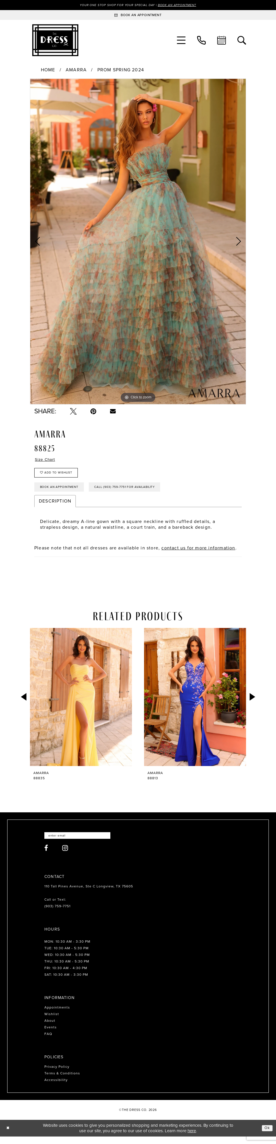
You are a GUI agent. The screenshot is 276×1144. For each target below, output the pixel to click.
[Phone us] (201, 41)
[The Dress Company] (55, 41)
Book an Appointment (183, 5)
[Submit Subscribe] (116, 843)
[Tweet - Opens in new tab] (73, 411)
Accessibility (56, 1087)
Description (55, 507)
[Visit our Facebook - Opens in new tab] (46, 855)
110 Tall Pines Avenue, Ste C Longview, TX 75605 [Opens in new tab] (88, 894)
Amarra (76, 70)
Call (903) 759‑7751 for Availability (140, 492)
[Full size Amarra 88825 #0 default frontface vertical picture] (138, 242)
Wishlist (51, 1021)
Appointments (57, 1015)
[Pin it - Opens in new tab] (93, 411)
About (49, 1028)
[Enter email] (82, 843)
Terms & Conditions (62, 1081)
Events (50, 1035)
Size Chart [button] (47, 460)
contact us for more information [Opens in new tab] (198, 554)
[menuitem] (181, 41)
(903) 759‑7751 (57, 913)
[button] (181, 41)
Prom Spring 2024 (120, 70)
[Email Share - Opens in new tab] (113, 412)
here (192, 1138)
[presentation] (81, 704)
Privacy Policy (56, 1074)
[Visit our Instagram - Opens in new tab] (65, 855)
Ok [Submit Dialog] (267, 1135)
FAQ (48, 1041)
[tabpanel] (138, 242)
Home (48, 70)
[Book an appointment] (137, 15)
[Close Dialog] (8, 1136)
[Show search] (242, 41)
